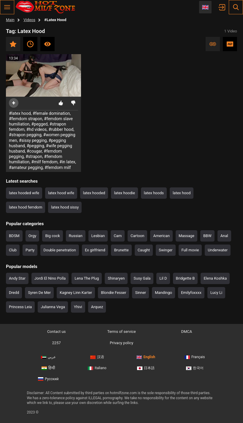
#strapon (34, 156)
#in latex (67, 161)
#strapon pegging (25, 134)
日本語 (146, 368)
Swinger (165, 250)
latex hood (181, 193)
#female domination (51, 113)
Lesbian (98, 236)
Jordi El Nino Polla (50, 278)
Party (30, 250)
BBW (207, 236)
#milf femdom (44, 161)
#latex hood (20, 113)
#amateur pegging (26, 167)
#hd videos (36, 129)
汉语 (97, 357)
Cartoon (137, 236)
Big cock (52, 236)
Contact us (56, 331)
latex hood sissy (65, 207)
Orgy (32, 236)
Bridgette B (185, 278)
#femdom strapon (25, 118)
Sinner (140, 292)
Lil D (163, 278)
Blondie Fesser (113, 292)
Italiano (97, 368)
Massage (186, 236)
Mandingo (163, 292)
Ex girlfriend (95, 250)
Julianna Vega (53, 307)
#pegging (35, 145)
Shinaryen (116, 278)
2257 (56, 343)
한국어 (195, 368)
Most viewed (47, 44)
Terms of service (121, 331)
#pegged (39, 124)
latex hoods (154, 193)
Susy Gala (142, 278)
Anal (224, 236)
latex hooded (94, 193)
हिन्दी (48, 368)
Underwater (218, 250)
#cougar (34, 151)
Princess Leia (20, 307)
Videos (29, 20)
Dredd (14, 292)
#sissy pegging (33, 140)
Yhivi (78, 307)
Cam (118, 236)
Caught (144, 250)
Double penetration (59, 250)
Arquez (97, 307)
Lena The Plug (86, 278)
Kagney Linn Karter (76, 292)
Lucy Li (216, 292)
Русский (48, 379)
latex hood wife (61, 193)
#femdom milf (58, 167)
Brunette (121, 250)
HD (230, 44)
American (161, 236)
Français (195, 357)
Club (13, 250)
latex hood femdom (25, 207)
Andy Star (17, 278)
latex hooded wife (24, 193)
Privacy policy (121, 343)
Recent (30, 44)
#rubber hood (60, 129)
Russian (75, 236)
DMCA (186, 331)
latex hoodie (124, 193)
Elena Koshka (215, 278)
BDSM (14, 236)
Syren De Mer (39, 292)
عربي (48, 357)
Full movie (190, 250)
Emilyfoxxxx (191, 292)
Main (10, 20)
